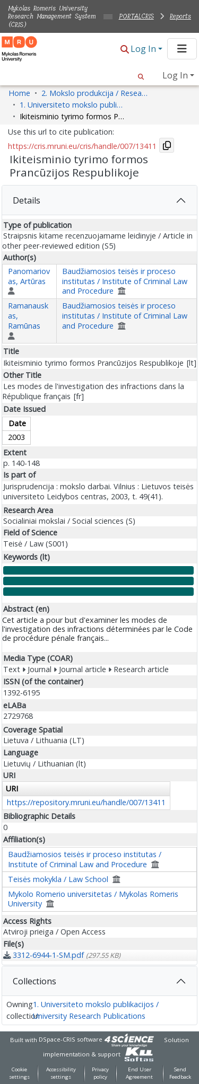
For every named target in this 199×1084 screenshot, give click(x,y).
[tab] (99, 200)
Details (26, 200)
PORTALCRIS (136, 16)
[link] (61, 955)
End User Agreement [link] (139, 1073)
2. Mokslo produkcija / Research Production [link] (94, 93)
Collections (34, 981)
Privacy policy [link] (100, 1073)
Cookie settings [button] (19, 1073)
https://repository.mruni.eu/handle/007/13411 (86, 802)
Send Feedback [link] (180, 1073)
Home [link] (19, 93)
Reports (180, 16)
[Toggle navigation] (182, 48)
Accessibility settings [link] (61, 1073)
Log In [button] (144, 49)
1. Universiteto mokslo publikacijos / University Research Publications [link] (73, 105)
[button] (124, 50)
